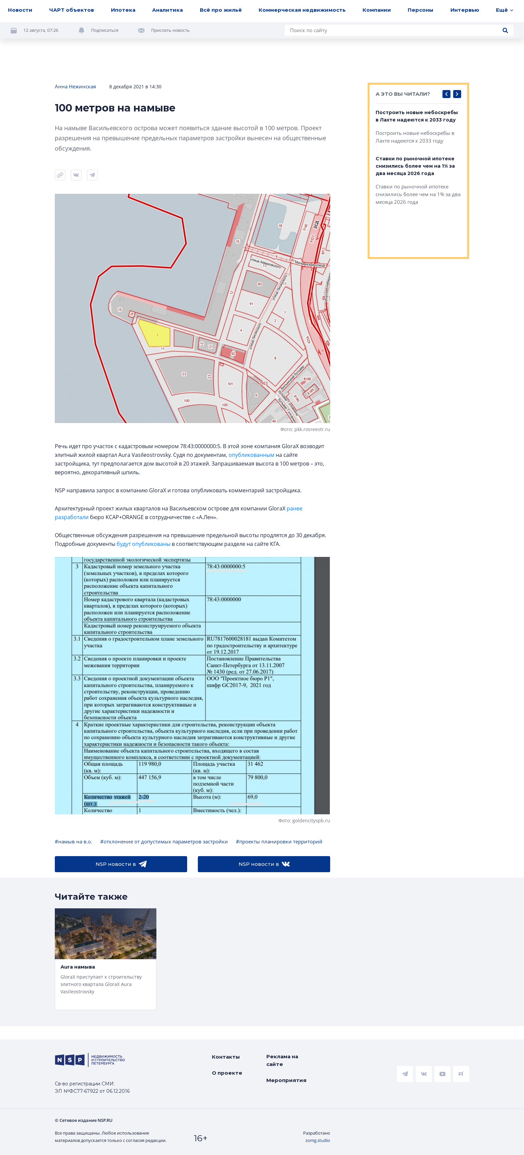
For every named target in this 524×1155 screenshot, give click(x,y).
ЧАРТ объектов (71, 10)
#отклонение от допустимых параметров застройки (164, 841)
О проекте (227, 1073)
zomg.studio (317, 1140)
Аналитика (167, 10)
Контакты (226, 1057)
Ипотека (123, 10)
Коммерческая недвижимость (302, 10)
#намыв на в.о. (73, 841)
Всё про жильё (221, 10)
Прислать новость (170, 30)
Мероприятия (286, 1080)
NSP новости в (121, 864)
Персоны (420, 10)
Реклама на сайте (282, 1060)
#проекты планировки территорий (279, 841)
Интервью (464, 10)
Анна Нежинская (75, 86)
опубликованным (251, 455)
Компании (377, 10)
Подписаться (105, 30)
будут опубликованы (143, 544)
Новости (20, 10)
